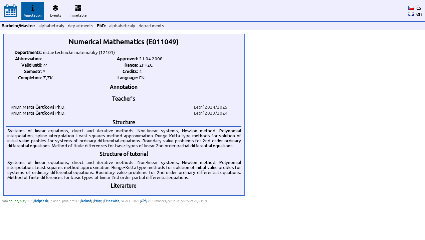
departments (80, 25)
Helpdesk (41, 201)
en (419, 14)
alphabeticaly (51, 25)
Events (55, 10)
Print (97, 201)
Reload (86, 201)
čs (418, 8)
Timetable (78, 10)
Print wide (112, 201)
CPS (143, 201)
